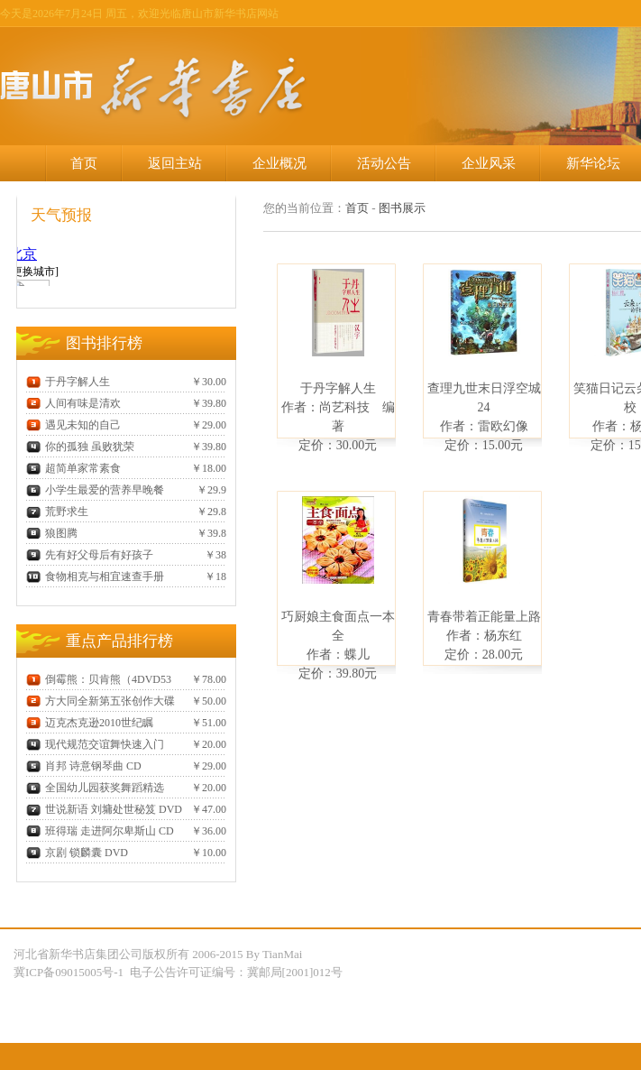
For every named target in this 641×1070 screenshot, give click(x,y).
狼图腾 (52, 533)
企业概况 (279, 163)
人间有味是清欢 (73, 403)
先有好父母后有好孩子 (89, 555)
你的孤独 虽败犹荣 (80, 446)
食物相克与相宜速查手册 (95, 576)
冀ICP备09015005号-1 (70, 972)
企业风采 (489, 163)
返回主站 (175, 163)
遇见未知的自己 (73, 425)
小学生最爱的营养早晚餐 (95, 490)
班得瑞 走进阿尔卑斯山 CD (100, 831)
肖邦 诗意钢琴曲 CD (84, 766)
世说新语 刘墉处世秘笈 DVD (104, 809)
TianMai (282, 954)
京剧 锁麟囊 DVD (77, 852)
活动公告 (384, 163)
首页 (83, 163)
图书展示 (402, 208)
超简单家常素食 (73, 468)
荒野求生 (57, 511)
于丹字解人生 (68, 381)
